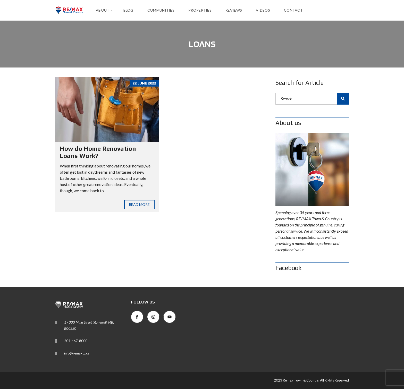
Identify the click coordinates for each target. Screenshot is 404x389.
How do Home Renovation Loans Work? (98, 152)
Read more (139, 204)
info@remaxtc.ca (76, 353)
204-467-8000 (75, 341)
